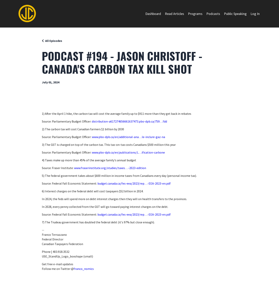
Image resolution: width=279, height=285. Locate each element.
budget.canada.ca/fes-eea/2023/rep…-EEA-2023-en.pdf (134, 183)
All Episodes (53, 41)
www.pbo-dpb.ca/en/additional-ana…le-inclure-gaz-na (128, 137)
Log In (255, 13)
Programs (195, 13)
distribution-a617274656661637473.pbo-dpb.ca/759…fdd (129, 121)
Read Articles (174, 13)
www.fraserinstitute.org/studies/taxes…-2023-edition (110, 168)
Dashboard (153, 13)
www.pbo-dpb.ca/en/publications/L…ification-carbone (128, 152)
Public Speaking (235, 13)
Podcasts (213, 13)
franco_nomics (84, 269)
